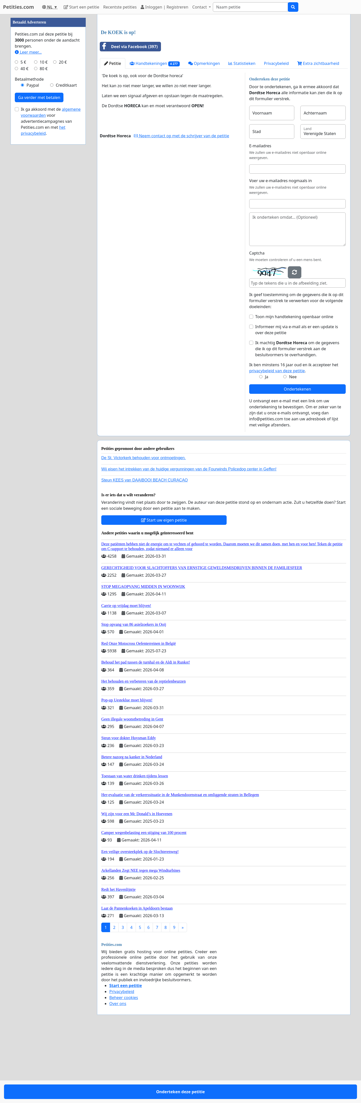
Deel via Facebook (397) (129, 116)
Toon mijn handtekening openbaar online (294, 387)
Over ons (117, 1073)
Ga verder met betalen (39, 248)
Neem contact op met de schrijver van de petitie (181, 206)
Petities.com (18, 7)
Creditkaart (66, 235)
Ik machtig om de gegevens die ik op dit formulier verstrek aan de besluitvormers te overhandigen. (297, 419)
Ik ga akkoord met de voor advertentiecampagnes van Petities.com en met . (51, 271)
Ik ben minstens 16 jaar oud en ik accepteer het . (293, 438)
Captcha (256, 323)
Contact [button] (200, 7)
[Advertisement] (224, 57)
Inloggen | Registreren (164, 7)
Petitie (112, 133)
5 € (23, 212)
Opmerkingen (204, 133)
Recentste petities (120, 7)
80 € (44, 219)
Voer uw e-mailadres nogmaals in (280, 251)
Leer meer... (28, 202)
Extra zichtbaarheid (318, 133)
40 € (25, 219)
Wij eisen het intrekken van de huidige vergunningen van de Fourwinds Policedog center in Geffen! (189, 539)
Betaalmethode (29, 229)
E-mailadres (260, 216)
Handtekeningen (155, 134)
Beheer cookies (123, 1067)
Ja (266, 447)
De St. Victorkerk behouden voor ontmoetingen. (143, 528)
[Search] (250, 7)
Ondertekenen (297, 459)
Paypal (33, 235)
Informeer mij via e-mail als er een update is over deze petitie (296, 400)
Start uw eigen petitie (164, 590)
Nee (293, 447)
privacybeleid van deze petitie (277, 441)
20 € (63, 212)
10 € (44, 212)
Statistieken (241, 133)
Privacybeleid (276, 133)
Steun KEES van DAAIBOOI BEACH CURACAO (144, 550)
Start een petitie (81, 7)
